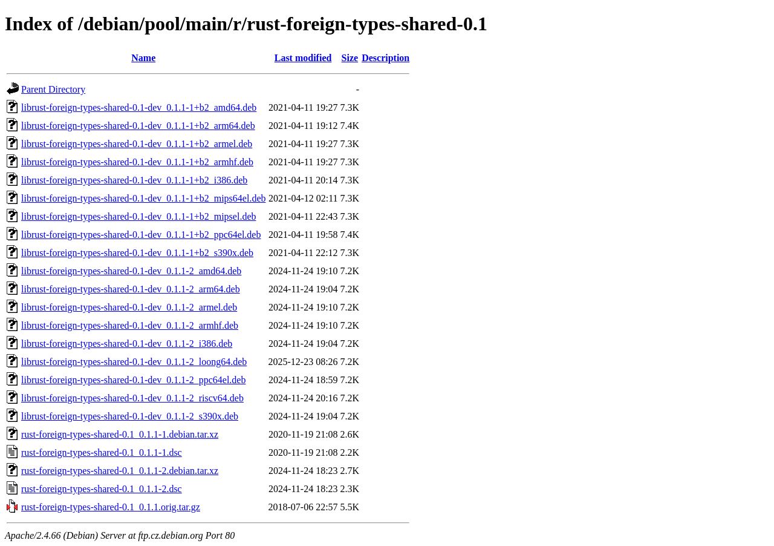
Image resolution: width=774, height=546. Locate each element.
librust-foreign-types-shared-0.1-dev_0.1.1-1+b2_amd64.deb (138, 107)
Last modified (303, 58)
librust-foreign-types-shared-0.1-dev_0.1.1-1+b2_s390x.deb (137, 253)
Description (385, 58)
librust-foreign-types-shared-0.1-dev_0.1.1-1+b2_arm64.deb (138, 125)
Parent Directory (53, 89)
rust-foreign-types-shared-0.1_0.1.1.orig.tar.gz (110, 507)
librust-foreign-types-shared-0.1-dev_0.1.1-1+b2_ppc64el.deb (141, 234)
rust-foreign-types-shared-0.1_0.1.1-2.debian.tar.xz (119, 470)
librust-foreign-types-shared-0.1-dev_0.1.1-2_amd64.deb (131, 271)
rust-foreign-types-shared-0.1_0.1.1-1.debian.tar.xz (119, 434)
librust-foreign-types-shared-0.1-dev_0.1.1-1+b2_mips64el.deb (143, 198)
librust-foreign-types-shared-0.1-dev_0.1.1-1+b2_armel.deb (136, 144)
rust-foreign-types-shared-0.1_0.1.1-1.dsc (101, 452)
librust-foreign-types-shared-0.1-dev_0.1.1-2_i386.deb (126, 343)
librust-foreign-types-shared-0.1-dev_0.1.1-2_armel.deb (129, 307)
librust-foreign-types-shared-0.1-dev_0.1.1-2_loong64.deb (134, 362)
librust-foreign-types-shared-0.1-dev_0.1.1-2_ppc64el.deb (133, 380)
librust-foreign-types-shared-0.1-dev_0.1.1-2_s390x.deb (129, 416)
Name (143, 58)
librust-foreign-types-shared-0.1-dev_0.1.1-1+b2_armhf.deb (137, 162)
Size (350, 58)
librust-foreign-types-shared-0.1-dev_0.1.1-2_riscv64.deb (132, 398)
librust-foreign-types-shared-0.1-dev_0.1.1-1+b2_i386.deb (134, 180)
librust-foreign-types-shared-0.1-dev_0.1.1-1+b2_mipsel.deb (138, 216)
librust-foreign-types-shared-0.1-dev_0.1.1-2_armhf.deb (129, 325)
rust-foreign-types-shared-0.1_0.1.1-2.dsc (101, 489)
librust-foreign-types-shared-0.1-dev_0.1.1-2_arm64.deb (130, 289)
